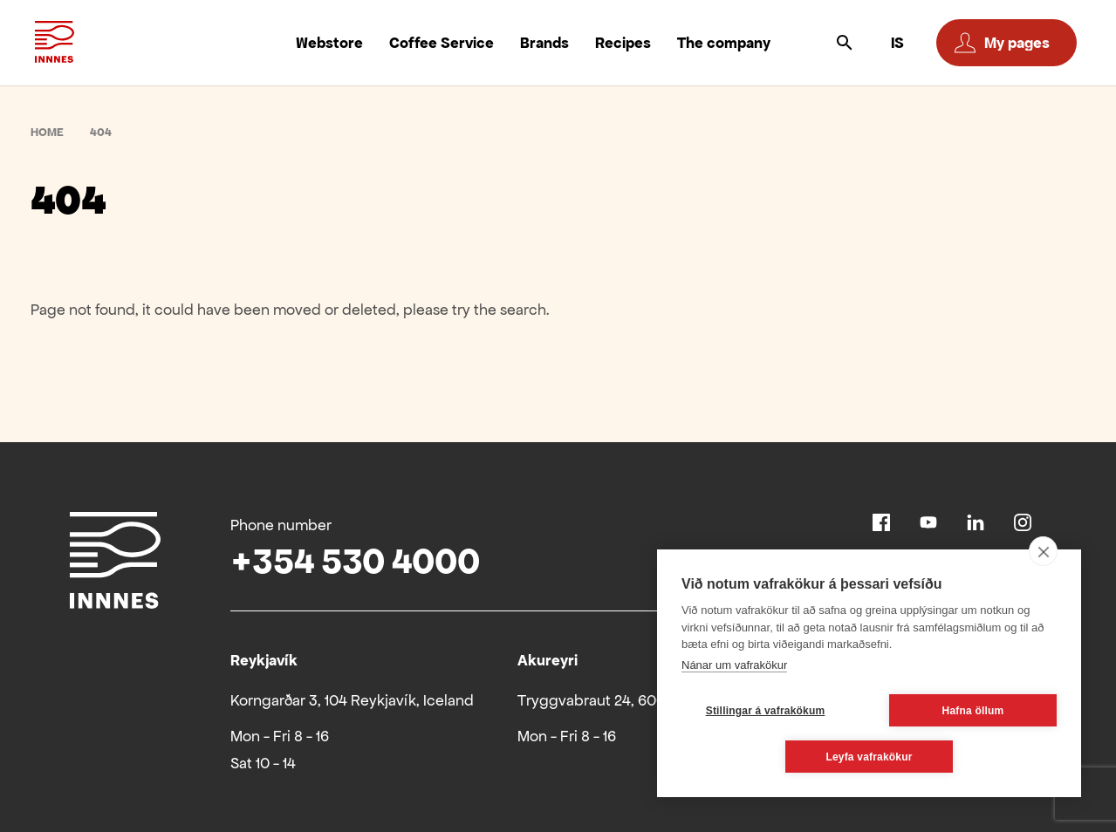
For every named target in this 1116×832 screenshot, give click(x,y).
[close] (1043, 551)
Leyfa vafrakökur (868, 757)
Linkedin (975, 522)
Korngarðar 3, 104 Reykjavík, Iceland (352, 700)
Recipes (623, 42)
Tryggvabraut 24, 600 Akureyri (621, 700)
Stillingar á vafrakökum (765, 711)
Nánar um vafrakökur (734, 665)
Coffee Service (441, 42)
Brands (544, 42)
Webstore (329, 42)
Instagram (1022, 522)
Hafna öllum (973, 711)
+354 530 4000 (355, 561)
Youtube (928, 522)
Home (47, 132)
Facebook (881, 522)
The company (723, 42)
